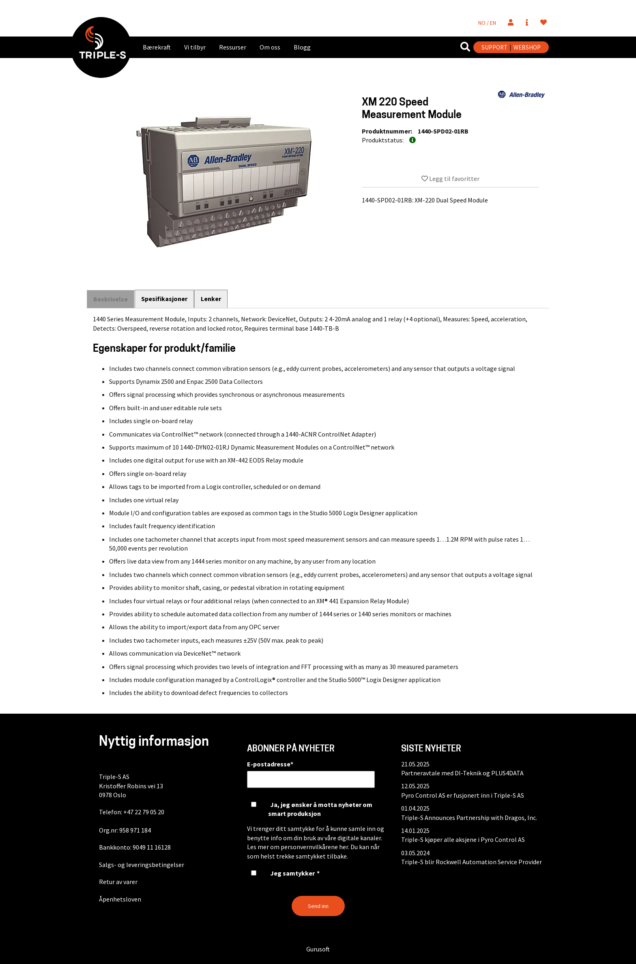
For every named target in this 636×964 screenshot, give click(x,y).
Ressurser (232, 47)
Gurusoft (318, 949)
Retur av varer (118, 882)
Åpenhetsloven (120, 899)
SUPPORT (494, 47)
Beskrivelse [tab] (110, 299)
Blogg (302, 47)
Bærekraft (157, 47)
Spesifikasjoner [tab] (165, 299)
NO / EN (487, 22)
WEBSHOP (527, 47)
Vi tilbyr (195, 47)
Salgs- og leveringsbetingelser (141, 865)
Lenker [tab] (212, 299)
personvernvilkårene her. (315, 847)
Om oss (270, 47)
